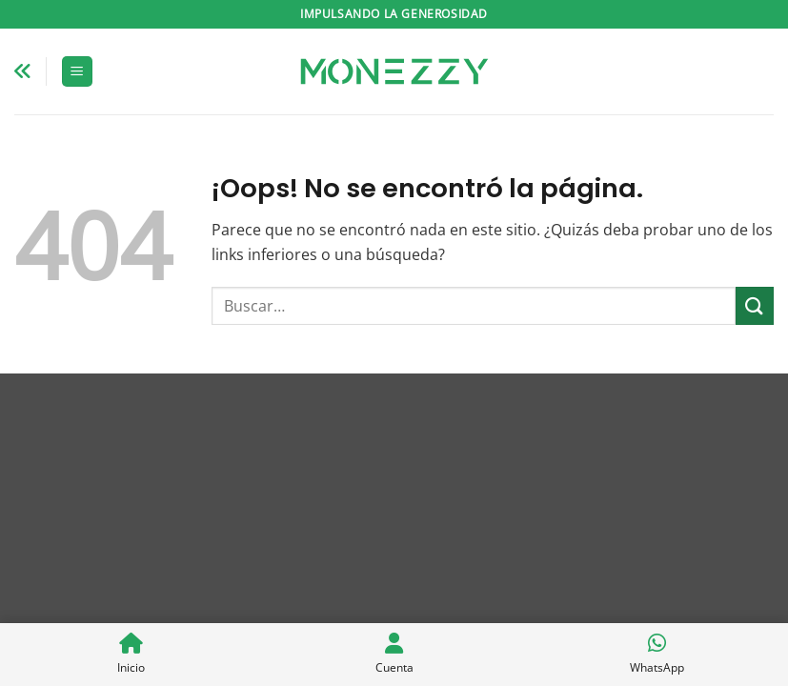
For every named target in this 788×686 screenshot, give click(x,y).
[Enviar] (755, 305)
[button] (77, 72)
